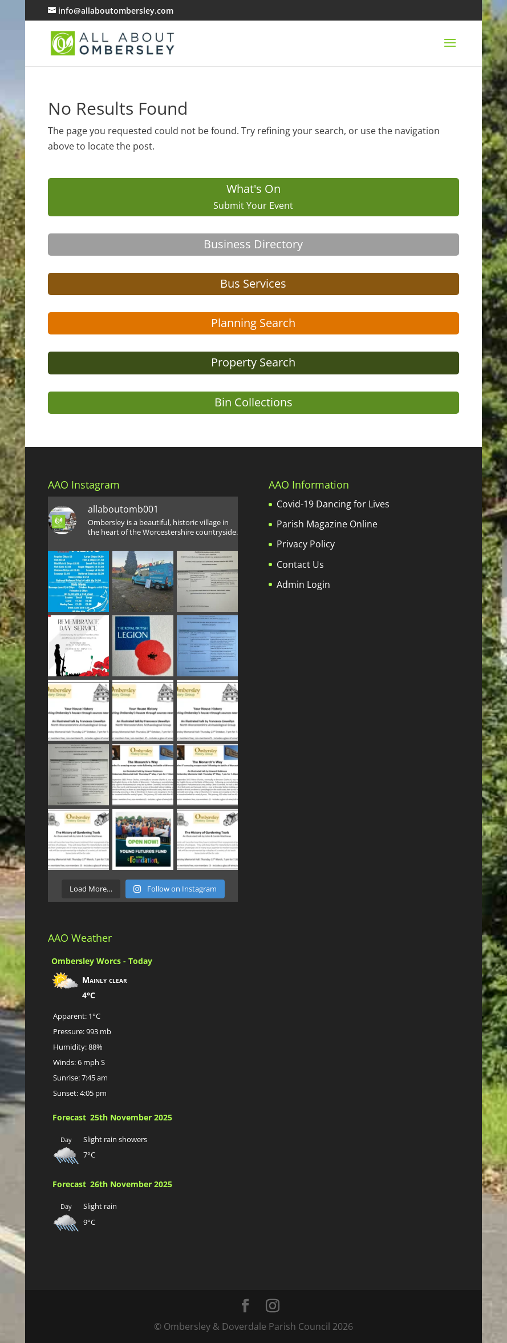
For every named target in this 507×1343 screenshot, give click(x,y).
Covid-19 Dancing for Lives (333, 504)
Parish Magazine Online (327, 524)
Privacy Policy (306, 544)
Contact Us (300, 564)
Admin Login (303, 584)
